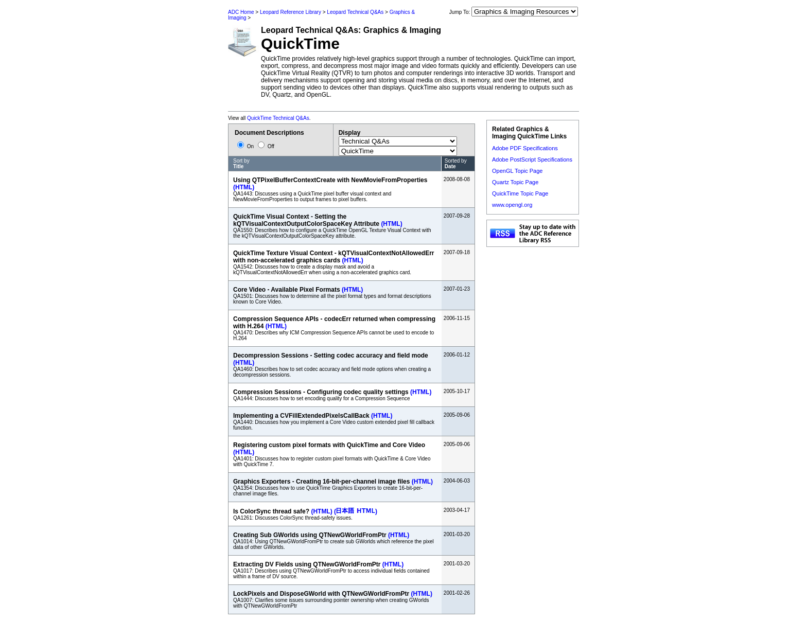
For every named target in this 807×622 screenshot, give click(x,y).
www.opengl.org (512, 205)
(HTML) (243, 187)
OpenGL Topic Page (517, 171)
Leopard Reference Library (290, 12)
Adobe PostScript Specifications (532, 159)
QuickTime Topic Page (520, 193)
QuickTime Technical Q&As (278, 118)
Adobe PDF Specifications (525, 148)
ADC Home (241, 12)
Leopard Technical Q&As (355, 12)
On (246, 146)
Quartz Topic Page (515, 182)
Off (266, 146)
